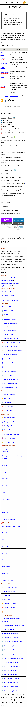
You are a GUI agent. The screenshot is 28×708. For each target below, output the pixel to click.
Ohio (3, 493)
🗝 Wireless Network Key (9, 388)
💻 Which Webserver (8, 376)
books (8, 703)
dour (2, 55)
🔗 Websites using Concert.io (10, 679)
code (7, 700)
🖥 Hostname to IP (7, 363)
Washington (5, 513)
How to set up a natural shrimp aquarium (11, 190)
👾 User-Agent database (9, 426)
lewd (2, 92)
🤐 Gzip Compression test (9, 443)
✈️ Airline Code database (9, 324)
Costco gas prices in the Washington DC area (13, 458)
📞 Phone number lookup (9, 355)
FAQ (16, 703)
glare (3, 58)
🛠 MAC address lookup (9, 331)
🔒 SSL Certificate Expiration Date (12, 351)
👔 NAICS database (8, 315)
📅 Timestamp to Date (8, 608)
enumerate (5, 72)
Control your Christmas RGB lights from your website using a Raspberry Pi (12, 194)
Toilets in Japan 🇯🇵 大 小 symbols (10, 181)
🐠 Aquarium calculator (9, 604)
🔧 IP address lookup (8, 335)
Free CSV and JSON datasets (11, 296)
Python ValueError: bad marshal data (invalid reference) (12, 162)
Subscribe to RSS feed (8, 278)
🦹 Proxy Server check (8, 439)
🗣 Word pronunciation (9, 422)
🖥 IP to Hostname (7, 359)
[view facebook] (6, 100)
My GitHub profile (6, 286)
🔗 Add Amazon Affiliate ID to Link (12, 642)
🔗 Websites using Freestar (10, 687)
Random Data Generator (9, 125)
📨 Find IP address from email (11, 339)
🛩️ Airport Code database (9, 319)
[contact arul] (13, 100)
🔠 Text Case (6, 600)
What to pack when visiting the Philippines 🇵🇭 (13, 184)
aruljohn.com (12, 2)
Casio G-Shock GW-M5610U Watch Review (12, 146)
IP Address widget (7, 292)
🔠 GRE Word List (7, 311)
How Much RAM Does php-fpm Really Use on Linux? (13, 142)
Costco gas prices (21, 700)
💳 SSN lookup (6, 399)
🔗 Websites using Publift (9, 675)
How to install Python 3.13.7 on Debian (11, 177)
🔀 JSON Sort (6, 596)
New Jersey (5, 479)
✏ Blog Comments (6, 203)
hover (3, 86)
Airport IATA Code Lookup (10, 121)
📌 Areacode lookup (8, 407)
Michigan (4, 472)
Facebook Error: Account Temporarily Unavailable (14, 149)
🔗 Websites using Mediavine (10, 650)
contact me (17, 698)
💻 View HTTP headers (9, 371)
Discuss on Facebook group (9, 284)
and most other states (8, 520)
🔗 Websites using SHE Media (11, 691)
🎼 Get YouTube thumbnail (10, 588)
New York (4, 486)
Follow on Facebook (7, 281)
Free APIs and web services (10, 300)
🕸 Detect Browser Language (10, 434)
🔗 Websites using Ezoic (9, 646)
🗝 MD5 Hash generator (9, 592)
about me (9, 698)
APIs (2, 703)
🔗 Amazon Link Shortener (10, 638)
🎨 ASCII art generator (8, 612)
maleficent (5, 63)
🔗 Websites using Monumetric (11, 667)
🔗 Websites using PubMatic (10, 671)
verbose (4, 77)
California (4, 466)
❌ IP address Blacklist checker (11, 343)
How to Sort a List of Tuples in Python (11, 166)
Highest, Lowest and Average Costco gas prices (13, 451)
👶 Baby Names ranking (9, 418)
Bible (12, 700)
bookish (4, 81)
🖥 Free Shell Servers (8, 307)
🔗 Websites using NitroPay (10, 663)
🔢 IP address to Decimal (9, 347)
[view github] (9, 100)
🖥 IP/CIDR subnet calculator (10, 367)
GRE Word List (14, 96)
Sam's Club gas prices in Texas (11, 526)
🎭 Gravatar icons (7, 430)
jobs (12, 703)
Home (6, 96)
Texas (3, 506)
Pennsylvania (6, 499)
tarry (3, 68)
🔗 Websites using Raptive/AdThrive (13, 658)
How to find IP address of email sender (11, 174)
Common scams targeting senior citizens (11, 187)
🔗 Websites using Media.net (10, 683)
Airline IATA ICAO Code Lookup (11, 123)
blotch (3, 52)
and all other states (7, 581)
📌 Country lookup (7, 411)
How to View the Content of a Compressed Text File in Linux (13, 153)
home (3, 698)
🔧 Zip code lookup (7, 403)
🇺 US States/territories (9, 395)
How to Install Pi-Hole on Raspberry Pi (11, 158)
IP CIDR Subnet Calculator (10, 127)
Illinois (4, 540)
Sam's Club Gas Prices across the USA (13, 133)
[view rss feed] (2, 100)
